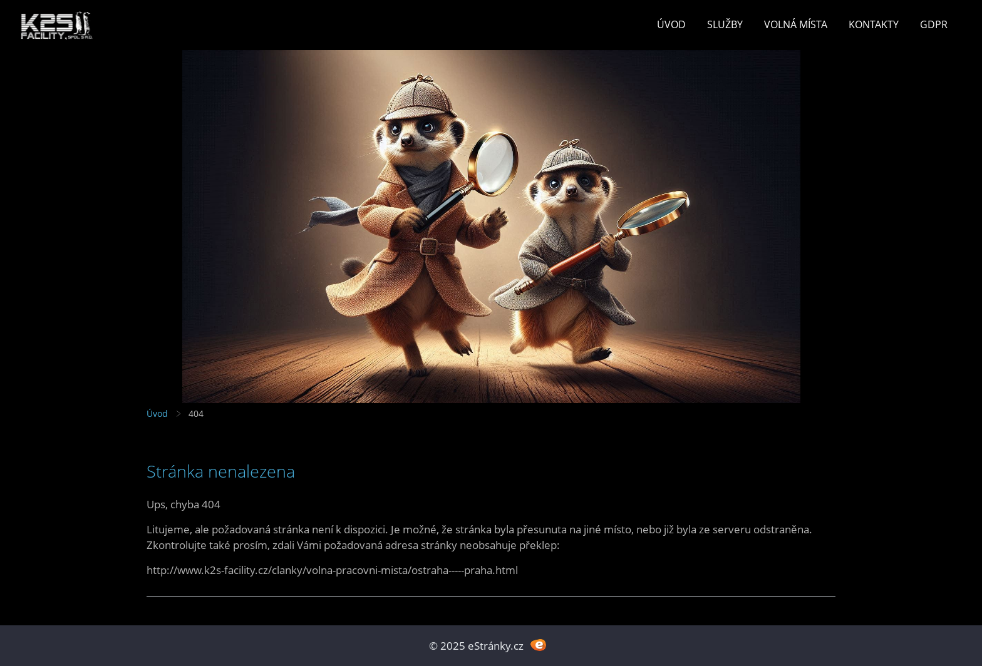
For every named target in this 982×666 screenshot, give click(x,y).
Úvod (671, 24)
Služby (725, 24)
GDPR (934, 24)
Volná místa (795, 24)
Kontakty (874, 24)
